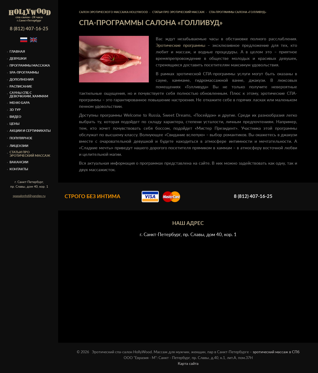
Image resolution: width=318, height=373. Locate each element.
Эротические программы (180, 46)
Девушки (18, 58)
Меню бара (20, 103)
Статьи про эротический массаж (30, 154)
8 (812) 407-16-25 (29, 29)
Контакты (19, 169)
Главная (17, 51)
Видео (15, 117)
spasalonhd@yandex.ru (29, 196)
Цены (15, 123)
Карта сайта (188, 364)
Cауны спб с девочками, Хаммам (29, 94)
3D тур (15, 110)
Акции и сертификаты (30, 130)
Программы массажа (30, 65)
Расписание (21, 86)
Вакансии (19, 162)
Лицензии (19, 146)
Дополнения (22, 79)
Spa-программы (24, 72)
